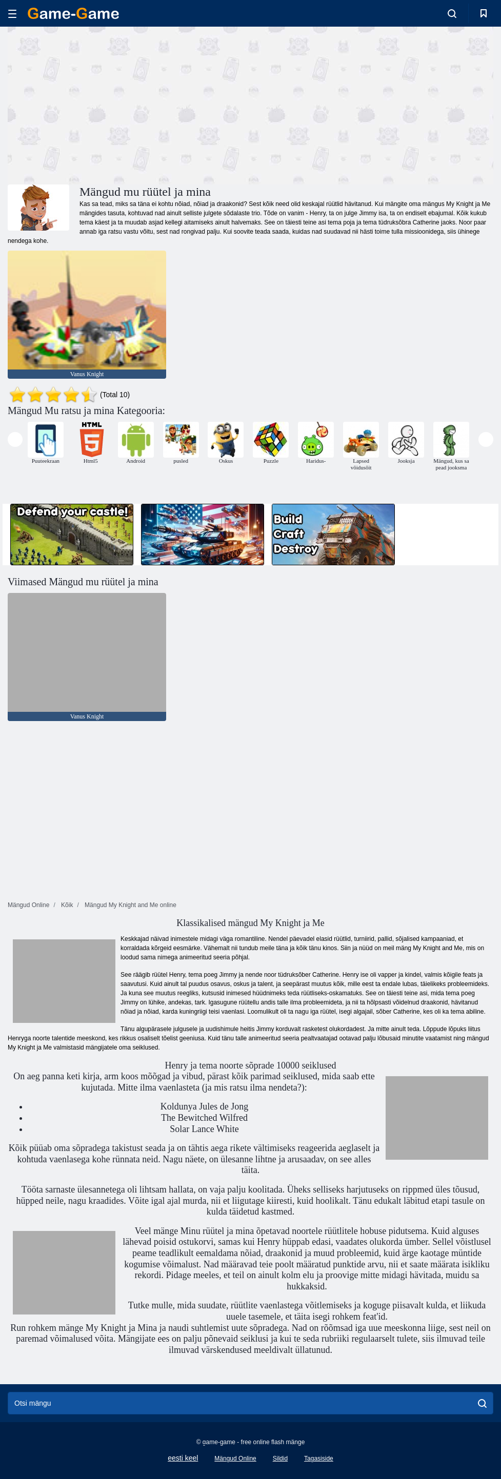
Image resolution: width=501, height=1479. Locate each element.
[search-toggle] (452, 13)
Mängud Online (235, 1458)
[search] (482, 1403)
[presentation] (15, 439)
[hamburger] (12, 13)
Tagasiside (318, 1458)
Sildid (280, 1458)
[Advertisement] (129, 104)
